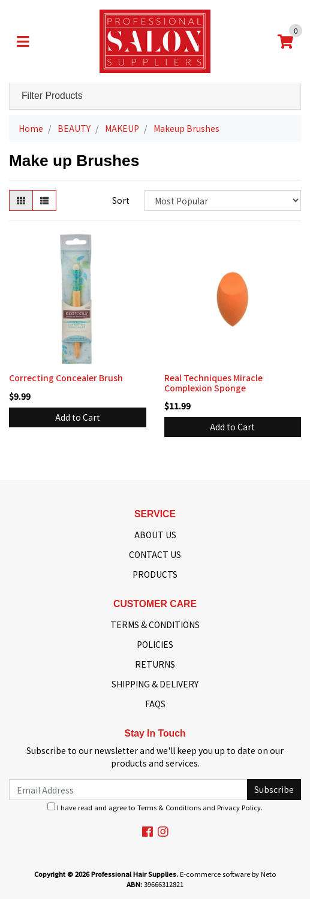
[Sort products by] (223, 200)
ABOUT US (155, 535)
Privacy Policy (239, 807)
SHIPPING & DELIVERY (155, 684)
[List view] (44, 200)
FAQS (155, 704)
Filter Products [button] (52, 95)
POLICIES (155, 644)
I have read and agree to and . (155, 807)
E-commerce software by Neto (228, 874)
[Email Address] (128, 789)
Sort (121, 200)
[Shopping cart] (285, 41)
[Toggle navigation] (23, 41)
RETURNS (155, 664)
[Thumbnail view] (21, 200)
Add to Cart (77, 417)
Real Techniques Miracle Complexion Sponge (213, 383)
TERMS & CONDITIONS (155, 624)
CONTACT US (155, 554)
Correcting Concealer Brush (66, 378)
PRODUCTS (155, 574)
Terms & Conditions (169, 807)
